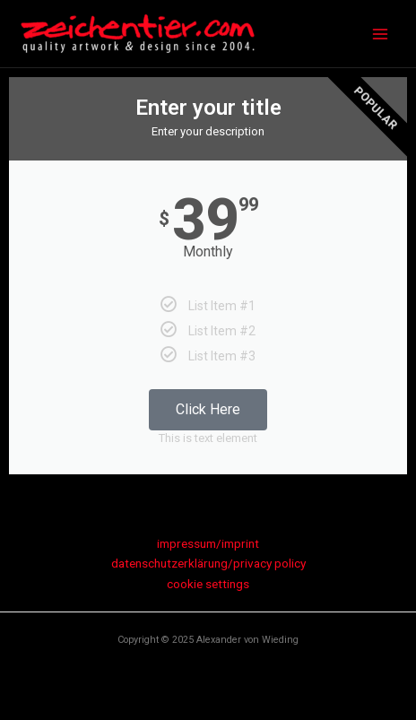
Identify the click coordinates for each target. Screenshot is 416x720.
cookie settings (208, 584)
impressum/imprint (208, 543)
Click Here (208, 409)
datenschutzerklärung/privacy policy (208, 563)
